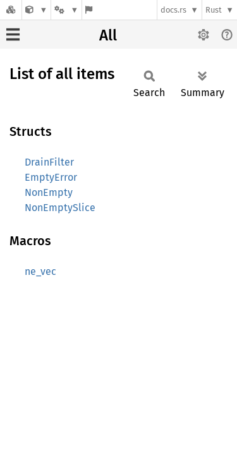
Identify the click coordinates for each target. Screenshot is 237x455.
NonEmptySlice (60, 208)
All (108, 35)
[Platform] (66, 10)
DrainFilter (49, 162)
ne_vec (40, 271)
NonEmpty (49, 192)
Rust (213, 10)
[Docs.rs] (10, 10)
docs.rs (173, 10)
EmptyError (51, 177)
